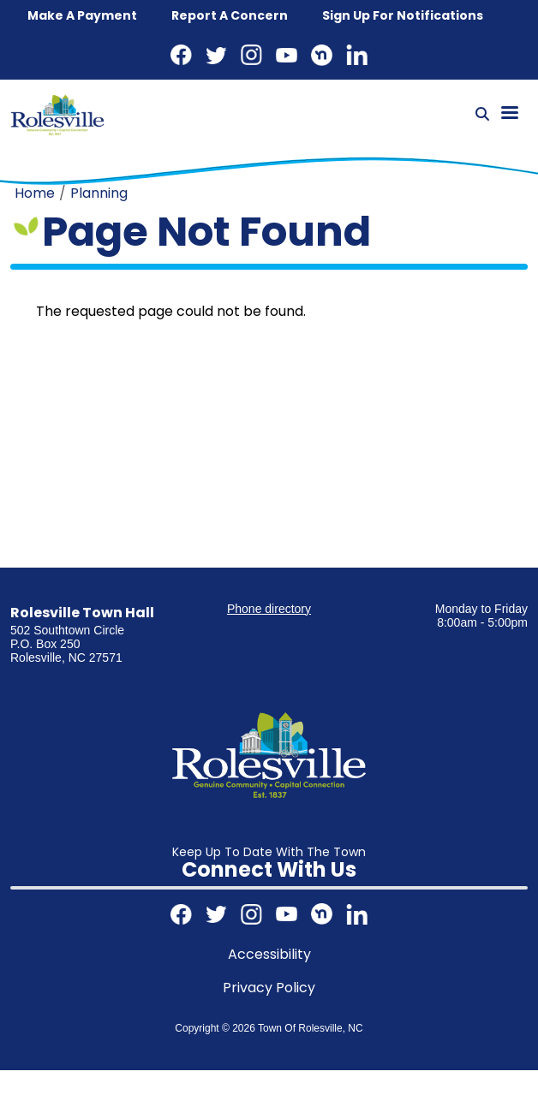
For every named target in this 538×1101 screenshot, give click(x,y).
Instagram (251, 55)
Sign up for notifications (402, 15)
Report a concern (229, 15)
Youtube (286, 55)
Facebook (181, 55)
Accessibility (269, 954)
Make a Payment (82, 15)
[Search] (482, 115)
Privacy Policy (269, 987)
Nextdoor (321, 55)
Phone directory (269, 609)
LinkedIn (357, 55)
